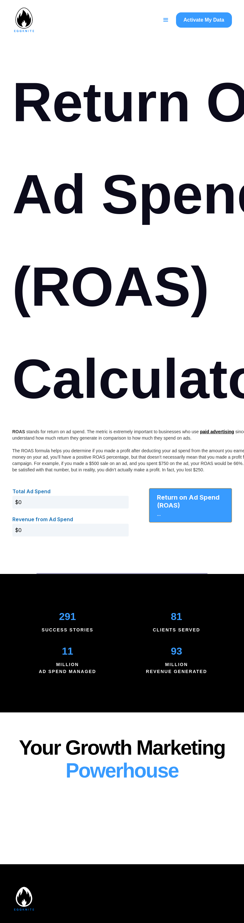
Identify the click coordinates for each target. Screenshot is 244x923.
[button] (165, 20)
